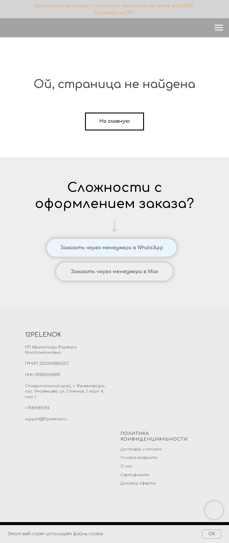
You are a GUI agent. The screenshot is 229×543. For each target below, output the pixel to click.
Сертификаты (134, 475)
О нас (126, 466)
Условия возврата (138, 458)
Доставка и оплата (141, 449)
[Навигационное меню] (219, 28)
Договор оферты (138, 483)
